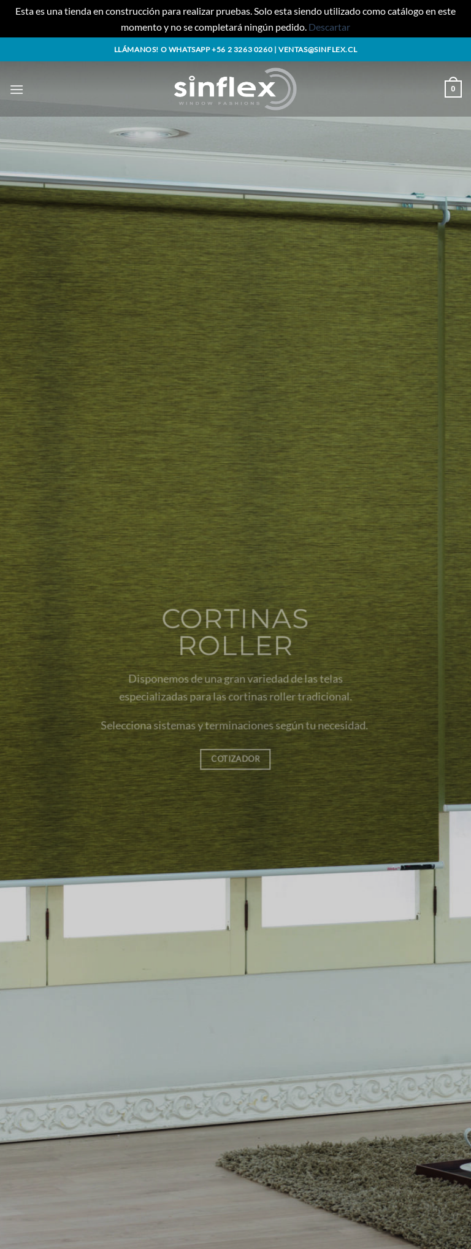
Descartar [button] (329, 27)
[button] (16, 89)
